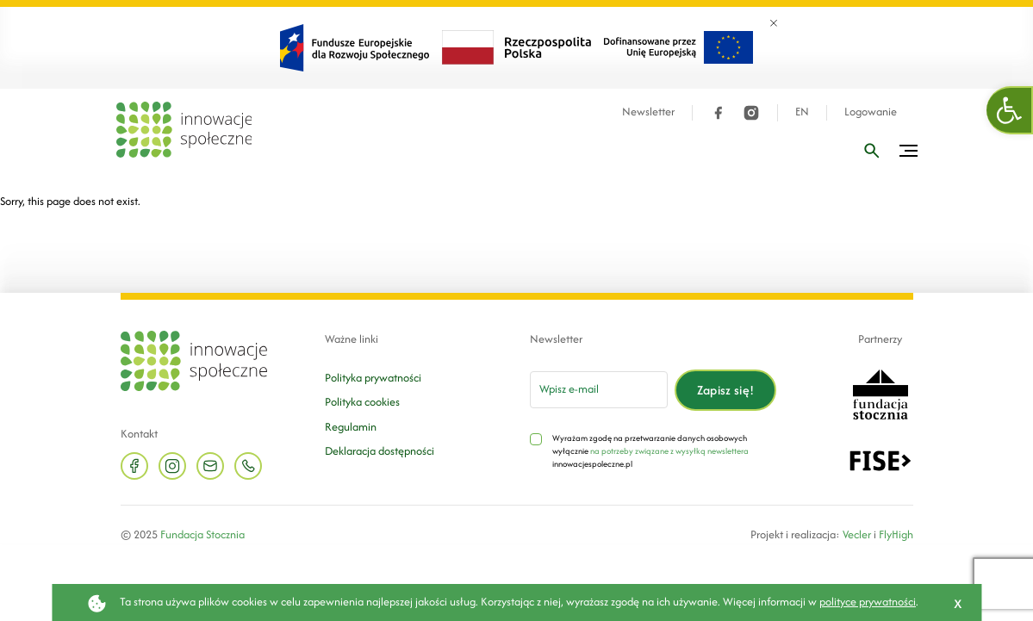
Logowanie (870, 112)
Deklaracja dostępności (379, 451)
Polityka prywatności (373, 377)
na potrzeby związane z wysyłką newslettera (669, 450)
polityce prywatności (867, 601)
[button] (1009, 110)
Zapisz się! (726, 390)
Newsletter (648, 112)
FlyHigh (896, 534)
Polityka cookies (362, 402)
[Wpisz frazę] (872, 150)
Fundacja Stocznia (202, 534)
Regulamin (350, 427)
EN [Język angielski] (802, 112)
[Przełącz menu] (908, 150)
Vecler (857, 534)
